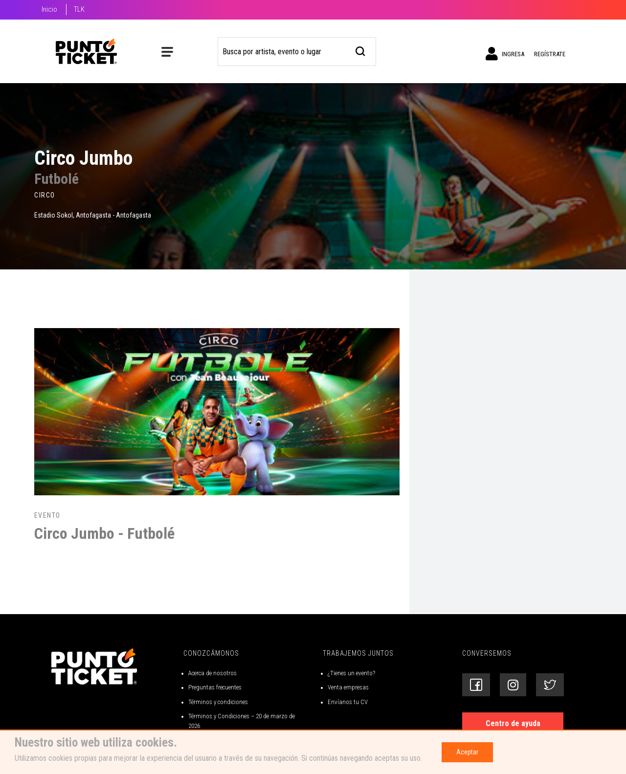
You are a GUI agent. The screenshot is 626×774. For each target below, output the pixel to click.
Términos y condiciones (218, 702)
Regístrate (549, 54)
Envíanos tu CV (348, 702)
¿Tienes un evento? (351, 673)
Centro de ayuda (513, 723)
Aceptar (467, 752)
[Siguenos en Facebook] (476, 684)
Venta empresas (348, 687)
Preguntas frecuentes (215, 687)
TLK (79, 9)
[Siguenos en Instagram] (513, 684)
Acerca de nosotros (212, 673)
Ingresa (505, 54)
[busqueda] (361, 50)
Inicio (49, 9)
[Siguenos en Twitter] (550, 684)
